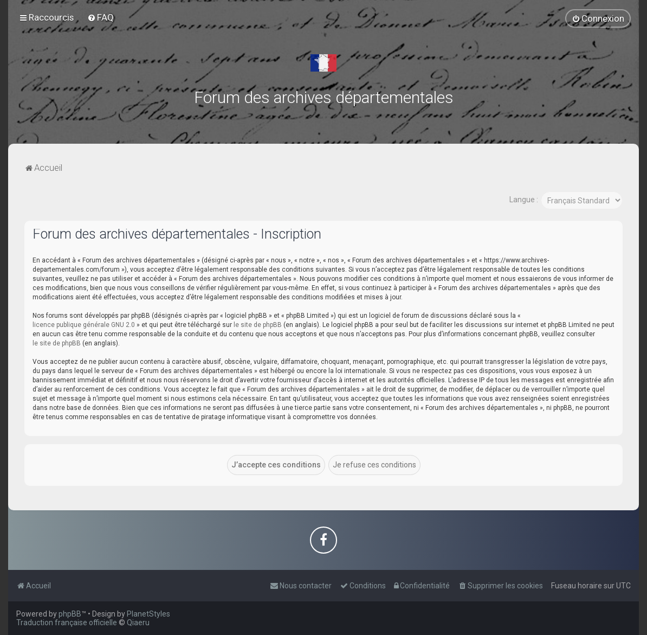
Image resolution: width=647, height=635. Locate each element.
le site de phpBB (258, 324)
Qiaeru (138, 622)
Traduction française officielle (66, 622)
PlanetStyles (148, 614)
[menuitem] (101, 17)
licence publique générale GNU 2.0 (84, 324)
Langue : (523, 199)
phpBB (70, 614)
